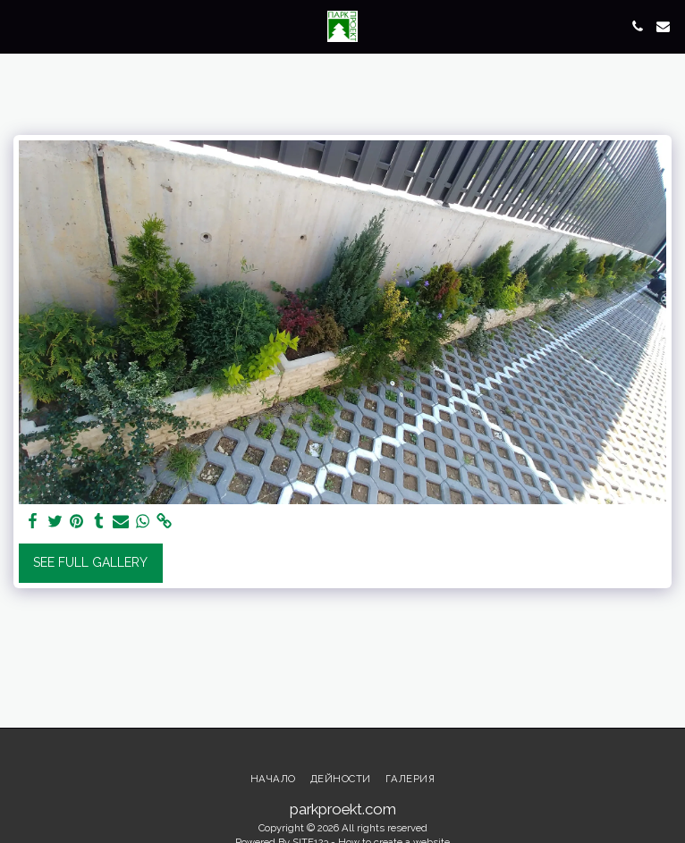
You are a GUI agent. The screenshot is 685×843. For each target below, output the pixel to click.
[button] (19, 26)
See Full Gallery (90, 562)
